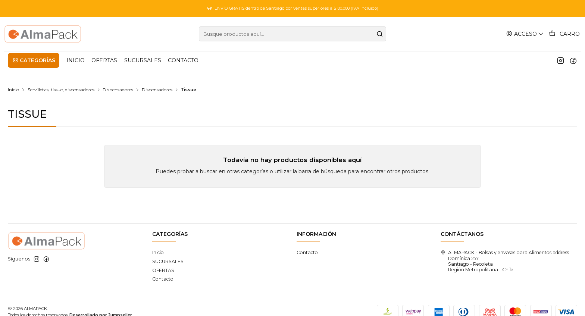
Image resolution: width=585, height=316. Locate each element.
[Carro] (564, 34)
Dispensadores (118, 77)
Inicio (13, 77)
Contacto (162, 266)
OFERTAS (163, 257)
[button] (33, 60)
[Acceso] (526, 34)
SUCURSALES (168, 249)
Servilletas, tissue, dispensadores (61, 77)
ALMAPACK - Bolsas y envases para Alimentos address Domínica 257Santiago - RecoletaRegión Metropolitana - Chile (505, 248)
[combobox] (292, 33)
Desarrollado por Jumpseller (100, 302)
